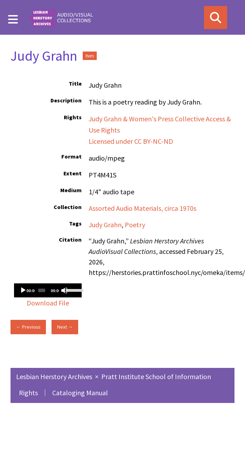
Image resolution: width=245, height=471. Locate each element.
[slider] (41, 290)
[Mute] (64, 290)
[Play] (23, 290)
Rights (28, 392)
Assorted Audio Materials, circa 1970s (142, 208)
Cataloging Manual (80, 392)
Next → (65, 327)
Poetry (135, 224)
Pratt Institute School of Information (156, 376)
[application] (48, 290)
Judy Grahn (105, 224)
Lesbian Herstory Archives (55, 376)
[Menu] (13, 19)
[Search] (215, 17)
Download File (48, 302)
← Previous (28, 327)
